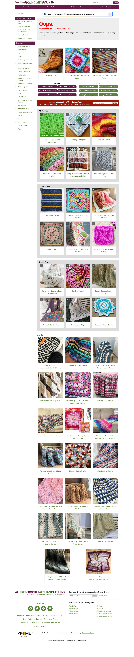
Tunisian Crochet (23, 35)
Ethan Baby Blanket (52, 215)
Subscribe (21, 13)
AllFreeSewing (73, 613)
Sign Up (115, 103)
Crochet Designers (23, 68)
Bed (19, 53)
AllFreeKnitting (73, 611)
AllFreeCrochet (73, 608)
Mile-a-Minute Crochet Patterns (47, 91)
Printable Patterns (47, 86)
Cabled (20, 56)
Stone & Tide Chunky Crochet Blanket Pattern (105, 507)
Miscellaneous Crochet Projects (25, 101)
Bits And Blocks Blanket (77, 471)
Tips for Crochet (22, 125)
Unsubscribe (24, 623)
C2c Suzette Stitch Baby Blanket (50, 401)
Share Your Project (51, 619)
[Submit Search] (116, 2)
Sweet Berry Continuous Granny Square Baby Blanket (77, 402)
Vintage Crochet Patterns (67, 95)
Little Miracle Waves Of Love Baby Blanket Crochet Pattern (105, 437)
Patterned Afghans (23, 109)
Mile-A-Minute (22, 97)
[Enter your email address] (80, 596)
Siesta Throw (51, 76)
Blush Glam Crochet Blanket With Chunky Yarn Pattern (50, 507)
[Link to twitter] (37, 608)
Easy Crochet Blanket (24, 26)
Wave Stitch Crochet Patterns (88, 91)
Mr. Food (99, 606)
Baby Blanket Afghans (24, 46)
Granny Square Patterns (25, 38)
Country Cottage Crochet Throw (104, 292)
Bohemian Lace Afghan (77, 325)
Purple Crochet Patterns (108, 91)
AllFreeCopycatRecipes (104, 611)
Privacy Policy (78, 104)
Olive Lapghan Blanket (105, 471)
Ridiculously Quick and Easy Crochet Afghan (52, 292)
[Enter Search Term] (101, 2)
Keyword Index (57, 615)
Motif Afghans (22, 105)
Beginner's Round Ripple (104, 325)
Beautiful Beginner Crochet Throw (104, 175)
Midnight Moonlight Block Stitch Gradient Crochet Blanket (57, 578)
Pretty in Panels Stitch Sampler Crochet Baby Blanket (78, 175)
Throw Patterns (22, 122)
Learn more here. (88, 633)
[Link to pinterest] (43, 608)
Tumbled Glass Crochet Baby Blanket (50, 472)
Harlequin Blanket (104, 140)
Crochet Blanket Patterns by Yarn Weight (25, 30)
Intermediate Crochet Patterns (67, 91)
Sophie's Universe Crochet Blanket (77, 216)
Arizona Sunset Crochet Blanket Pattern (104, 77)
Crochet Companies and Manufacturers (25, 64)
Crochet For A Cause (24, 71)
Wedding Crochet (47, 95)
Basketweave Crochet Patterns (108, 86)
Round (20, 119)
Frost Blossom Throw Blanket (50, 436)
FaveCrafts (72, 606)
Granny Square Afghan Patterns (24, 79)
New (40, 335)
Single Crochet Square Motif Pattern (104, 250)
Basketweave (22, 50)
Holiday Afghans (23, 87)
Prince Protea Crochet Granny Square (78, 77)
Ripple (20, 115)
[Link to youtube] (50, 608)
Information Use (86, 104)
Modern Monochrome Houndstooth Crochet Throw (50, 366)
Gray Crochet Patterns (88, 95)
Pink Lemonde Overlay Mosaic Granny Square (78, 437)
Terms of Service (39, 626)
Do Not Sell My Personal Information (46, 623)
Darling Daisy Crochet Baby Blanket (78, 250)
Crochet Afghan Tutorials (25, 60)
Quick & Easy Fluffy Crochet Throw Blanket (78, 543)
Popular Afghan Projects (25, 112)
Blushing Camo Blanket (105, 401)
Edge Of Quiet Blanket (105, 542)
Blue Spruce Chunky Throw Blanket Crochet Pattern (105, 366)
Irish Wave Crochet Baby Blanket (52, 175)
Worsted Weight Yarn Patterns (66, 86)
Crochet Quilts (22, 75)
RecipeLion (100, 608)
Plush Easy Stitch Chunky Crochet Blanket (50, 543)
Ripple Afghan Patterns (108, 95)
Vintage (20, 129)
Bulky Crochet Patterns (88, 86)
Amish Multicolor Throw (51, 325)
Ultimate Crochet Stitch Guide (25, 22)
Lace (19, 93)
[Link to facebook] (30, 608)
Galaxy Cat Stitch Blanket (78, 365)
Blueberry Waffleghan (78, 140)
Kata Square (51, 249)
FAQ (47, 615)
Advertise (30, 615)
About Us (20, 615)
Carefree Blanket (78, 291)
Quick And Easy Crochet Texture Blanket (51, 141)
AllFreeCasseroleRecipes (104, 613)
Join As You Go (22, 90)
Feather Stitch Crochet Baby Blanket (104, 216)
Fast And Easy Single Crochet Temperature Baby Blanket (98, 578)
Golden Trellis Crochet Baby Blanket (78, 507)
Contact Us (40, 615)
